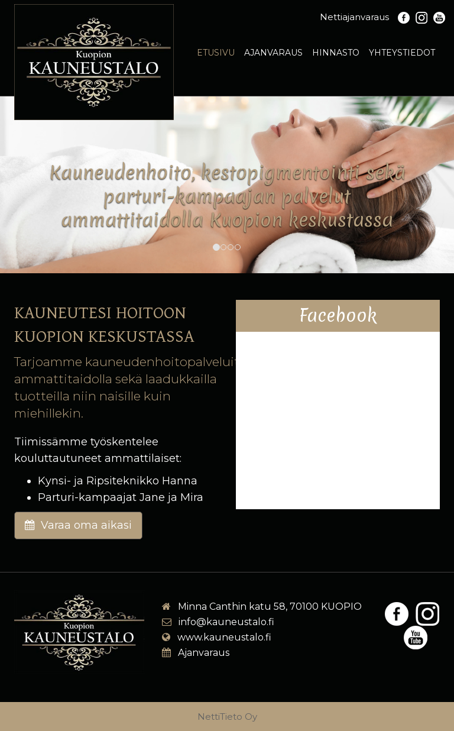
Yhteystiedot (402, 52)
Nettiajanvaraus (354, 16)
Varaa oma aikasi (78, 525)
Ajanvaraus (273, 52)
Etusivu (216, 52)
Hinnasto (335, 52)
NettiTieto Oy (227, 716)
